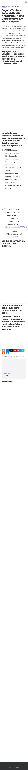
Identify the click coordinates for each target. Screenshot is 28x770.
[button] (26, 2)
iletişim (20, 356)
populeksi (7, 373)
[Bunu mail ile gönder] (3, 350)
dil (14, 356)
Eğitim (16, 356)
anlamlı (11, 356)
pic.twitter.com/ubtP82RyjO (16, 227)
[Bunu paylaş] (7, 350)
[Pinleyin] (15, 350)
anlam (7, 356)
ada (5, 356)
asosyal (16, 153)
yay (23, 356)
